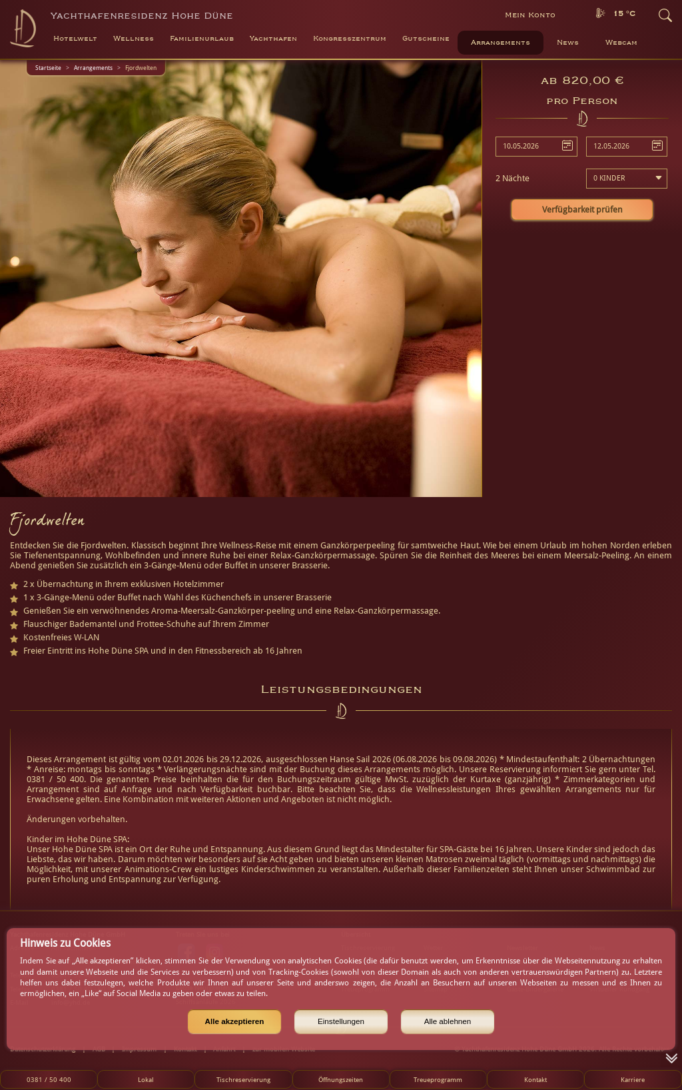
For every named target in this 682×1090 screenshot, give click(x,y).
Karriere (633, 1079)
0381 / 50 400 (49, 1079)
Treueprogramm (438, 1079)
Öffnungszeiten (340, 1079)
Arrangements (500, 43)
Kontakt (535, 1079)
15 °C (624, 13)
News (568, 43)
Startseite (48, 67)
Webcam (621, 43)
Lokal (146, 1079)
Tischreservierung (243, 1079)
